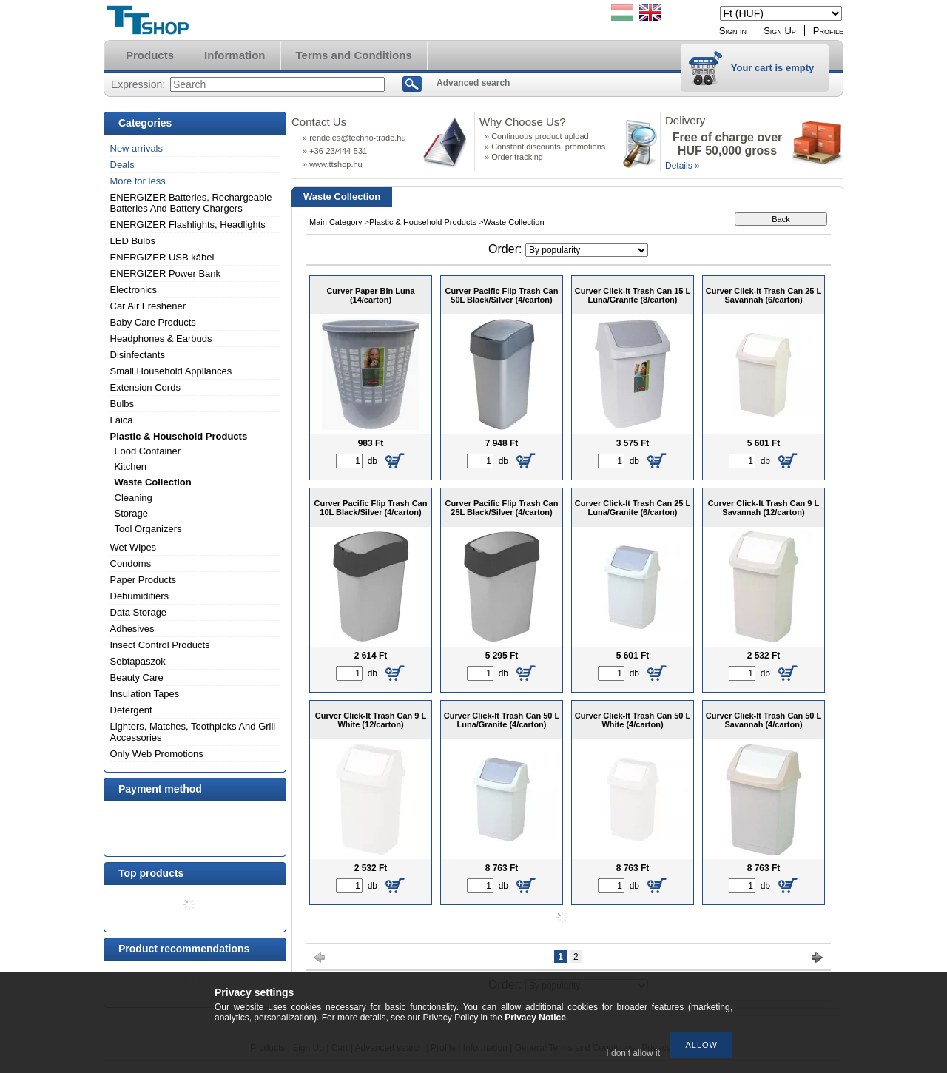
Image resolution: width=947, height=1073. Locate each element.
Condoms (131, 563)
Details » (682, 166)
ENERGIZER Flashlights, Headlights (188, 224)
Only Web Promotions (156, 753)
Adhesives (132, 628)
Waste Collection (153, 482)
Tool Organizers (148, 528)
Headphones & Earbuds (161, 338)
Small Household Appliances (171, 371)
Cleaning (133, 497)
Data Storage (138, 612)
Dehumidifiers (139, 596)
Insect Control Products (160, 644)
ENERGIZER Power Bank (165, 273)
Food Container (148, 451)
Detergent (131, 710)
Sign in (733, 30)
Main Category (336, 222)
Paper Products (143, 579)
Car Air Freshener (148, 306)
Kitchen (130, 466)
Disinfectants (137, 354)
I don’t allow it (633, 1053)
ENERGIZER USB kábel (162, 257)
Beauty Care (137, 677)
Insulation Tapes (145, 693)
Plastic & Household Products (179, 436)
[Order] (586, 250)
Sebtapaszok (138, 661)
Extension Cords (145, 387)
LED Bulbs (132, 240)
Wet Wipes (133, 547)
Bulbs (122, 403)
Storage (132, 513)
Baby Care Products (153, 322)
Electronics (134, 289)
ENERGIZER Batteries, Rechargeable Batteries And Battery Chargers (191, 203)
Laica (121, 420)
